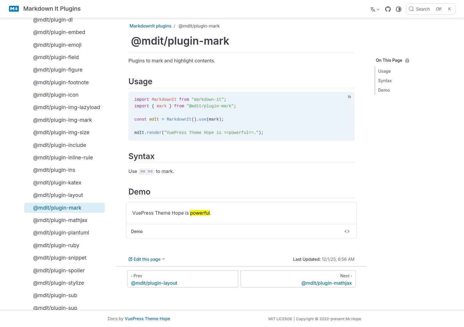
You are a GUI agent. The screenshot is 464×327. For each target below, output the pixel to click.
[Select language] (375, 9)
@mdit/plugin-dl (50, 19)
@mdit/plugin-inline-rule (60, 157)
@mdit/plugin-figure (55, 70)
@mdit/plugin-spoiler (56, 270)
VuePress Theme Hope (147, 318)
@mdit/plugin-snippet (56, 258)
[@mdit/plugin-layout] (182, 278)
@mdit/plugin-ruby (53, 245)
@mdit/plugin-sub (52, 295)
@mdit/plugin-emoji (54, 44)
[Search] (431, 8)
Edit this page (144, 259)
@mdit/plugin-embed (56, 32)
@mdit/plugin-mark (54, 207)
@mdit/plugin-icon (53, 94)
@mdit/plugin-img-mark (59, 119)
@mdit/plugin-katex (54, 182)
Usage (384, 71)
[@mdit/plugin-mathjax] (298, 278)
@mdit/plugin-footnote (58, 82)
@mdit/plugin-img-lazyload (63, 107)
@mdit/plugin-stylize (55, 282)
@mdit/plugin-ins (51, 170)
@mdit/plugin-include (56, 145)
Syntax (385, 80)
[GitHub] (388, 9)
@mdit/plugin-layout (55, 195)
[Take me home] (44, 9)
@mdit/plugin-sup (52, 308)
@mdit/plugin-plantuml (58, 232)
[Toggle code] (347, 231)
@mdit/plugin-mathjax (57, 220)
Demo (384, 90)
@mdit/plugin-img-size (58, 132)
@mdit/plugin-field (53, 57)
